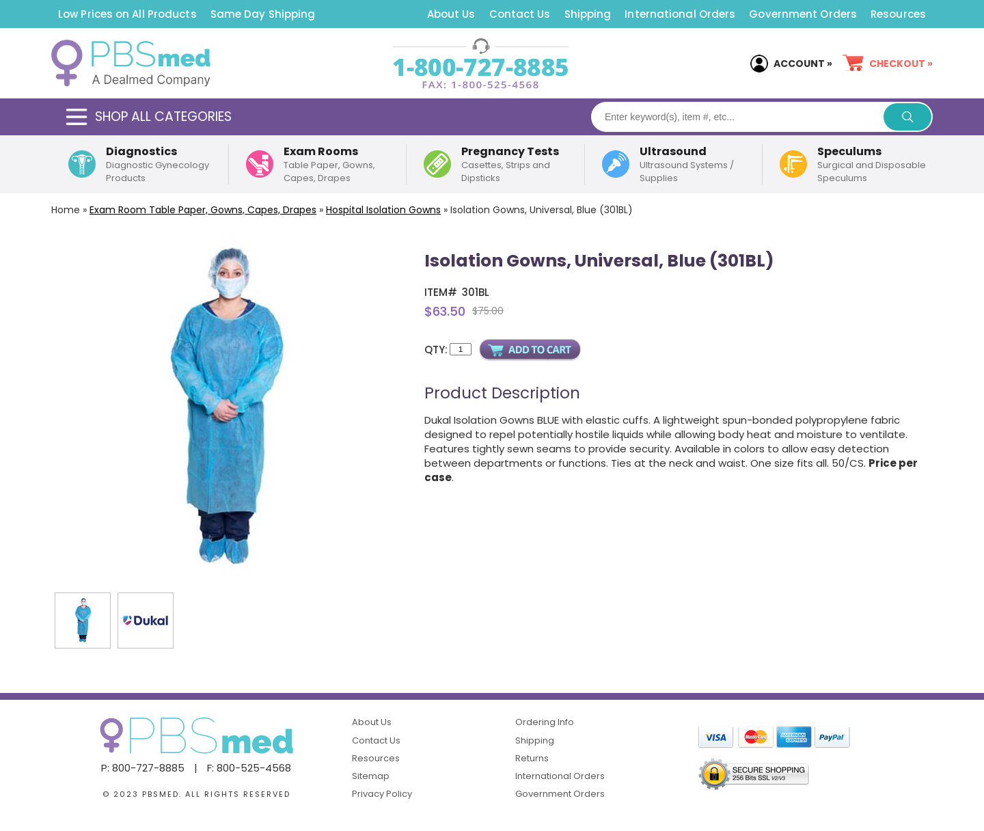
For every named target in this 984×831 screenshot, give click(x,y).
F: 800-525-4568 (249, 768)
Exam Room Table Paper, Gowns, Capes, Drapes (203, 210)
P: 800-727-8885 (142, 768)
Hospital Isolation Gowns (383, 210)
